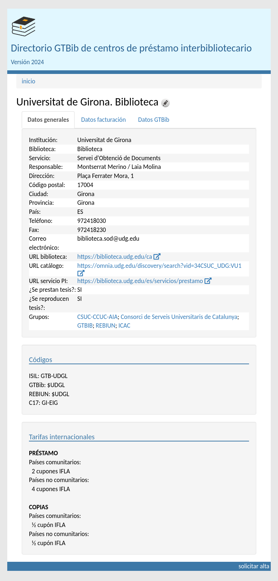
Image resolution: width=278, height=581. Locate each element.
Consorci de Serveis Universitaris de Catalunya (179, 317)
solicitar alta (254, 566)
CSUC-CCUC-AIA (97, 317)
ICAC (124, 325)
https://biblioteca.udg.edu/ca (119, 257)
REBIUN (105, 325)
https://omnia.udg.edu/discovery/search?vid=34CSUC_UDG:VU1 (159, 269)
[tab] (48, 119)
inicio (28, 81)
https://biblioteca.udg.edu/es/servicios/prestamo (144, 281)
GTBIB (85, 325)
